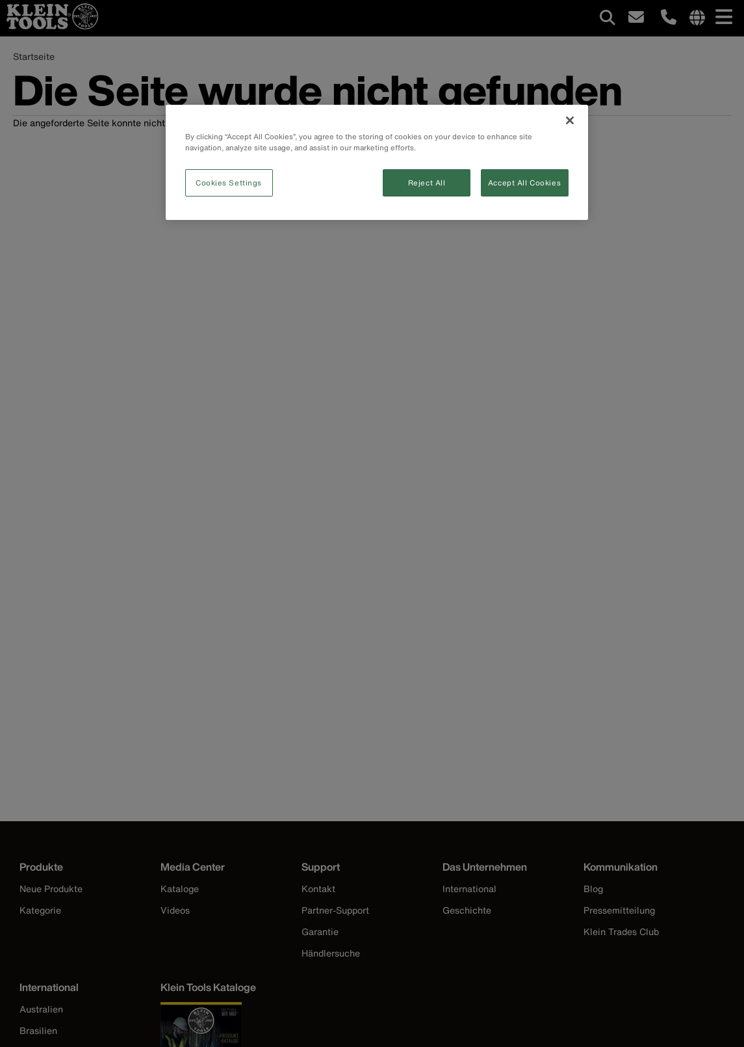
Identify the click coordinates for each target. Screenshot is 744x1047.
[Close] (570, 120)
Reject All (427, 182)
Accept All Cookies (524, 182)
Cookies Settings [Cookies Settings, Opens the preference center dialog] (229, 182)
